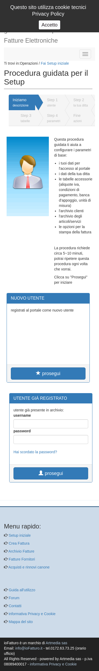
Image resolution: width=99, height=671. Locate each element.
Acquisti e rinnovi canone (29, 567)
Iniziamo (21, 102)
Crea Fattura (18, 543)
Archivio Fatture (21, 551)
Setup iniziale (19, 535)
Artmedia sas (56, 643)
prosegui (48, 373)
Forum (13, 598)
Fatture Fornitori (21, 559)
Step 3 (26, 118)
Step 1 (52, 102)
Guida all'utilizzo (21, 590)
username (22, 415)
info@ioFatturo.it (29, 648)
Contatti (14, 606)
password (22, 431)
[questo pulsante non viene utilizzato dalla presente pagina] (8, 503)
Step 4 (53, 118)
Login (86, 5)
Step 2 (80, 102)
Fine (77, 118)
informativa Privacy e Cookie (31, 614)
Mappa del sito (20, 622)
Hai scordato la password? (35, 452)
